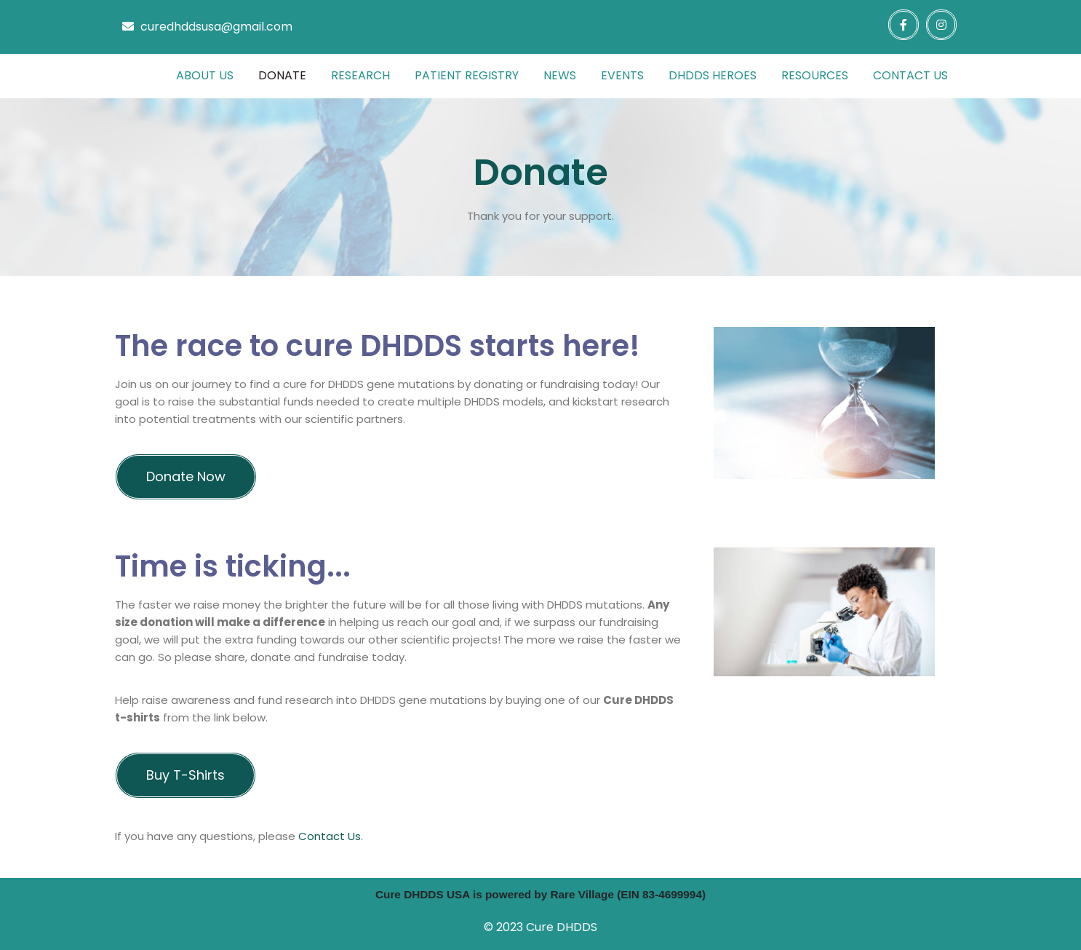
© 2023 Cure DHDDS (540, 927)
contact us (329, 836)
